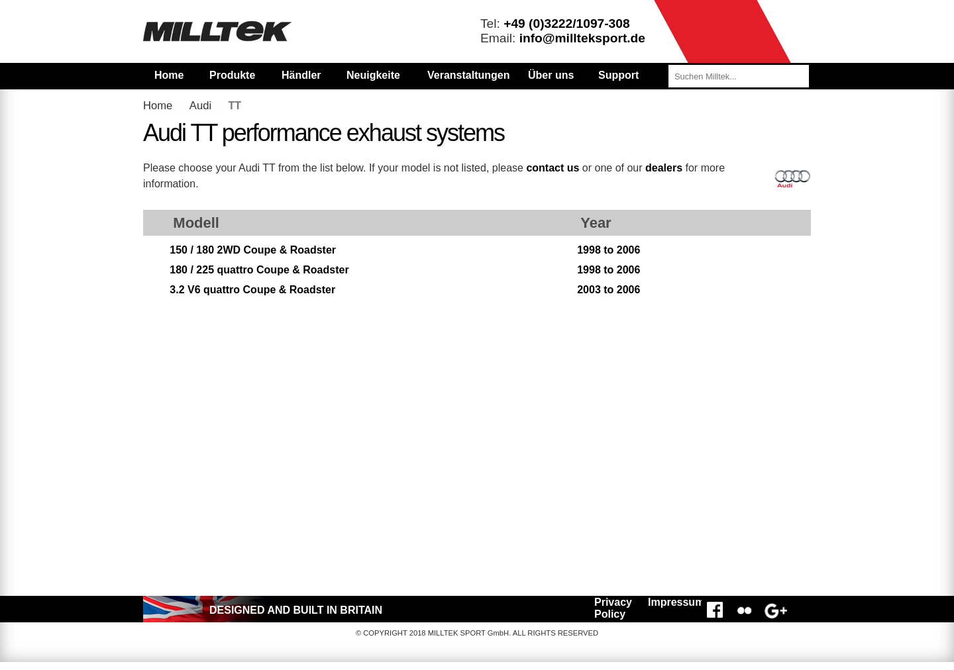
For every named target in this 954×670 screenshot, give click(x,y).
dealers (663, 167)
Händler (301, 75)
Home (169, 75)
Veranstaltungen (468, 75)
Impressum (673, 602)
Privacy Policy (613, 608)
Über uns (551, 75)
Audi (200, 105)
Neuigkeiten (372, 75)
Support (618, 75)
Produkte (232, 75)
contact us (552, 167)
